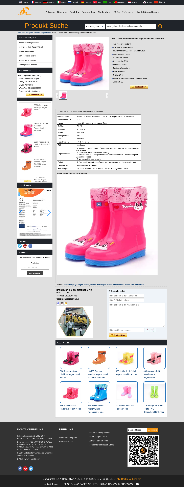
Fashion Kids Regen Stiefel (101, 285)
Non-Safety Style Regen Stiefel (76, 285)
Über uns (62, 12)
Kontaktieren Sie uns (148, 12)
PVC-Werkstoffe (137, 285)
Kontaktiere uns (66, 441)
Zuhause (50, 12)
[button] (49, 213)
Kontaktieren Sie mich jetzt (35, 95)
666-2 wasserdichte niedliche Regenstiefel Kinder (42, 145)
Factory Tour (89, 12)
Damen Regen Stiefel (27, 56)
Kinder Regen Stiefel (43, 33)
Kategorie (29, 33)
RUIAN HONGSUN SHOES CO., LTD (119, 484)
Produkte (74, 12)
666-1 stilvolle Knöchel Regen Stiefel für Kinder (40, 180)
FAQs (117, 12)
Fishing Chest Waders (28, 65)
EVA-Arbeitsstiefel (26, 51)
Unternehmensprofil (68, 437)
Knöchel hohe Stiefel (121, 285)
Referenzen (128, 12)
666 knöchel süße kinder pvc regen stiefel (41, 108)
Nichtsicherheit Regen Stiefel (31, 47)
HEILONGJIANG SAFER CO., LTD (80, 484)
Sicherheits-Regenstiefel (29, 43)
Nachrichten (104, 12)
